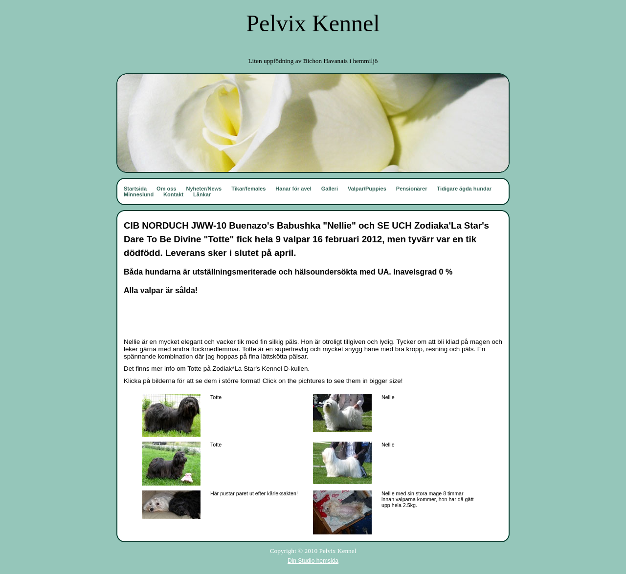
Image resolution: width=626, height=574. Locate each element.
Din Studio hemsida (313, 560)
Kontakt (173, 194)
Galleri (329, 188)
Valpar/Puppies (367, 188)
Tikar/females (248, 188)
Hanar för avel (293, 188)
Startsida (135, 188)
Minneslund (139, 194)
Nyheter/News (204, 188)
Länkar (202, 194)
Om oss (166, 188)
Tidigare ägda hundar (464, 188)
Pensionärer (411, 188)
